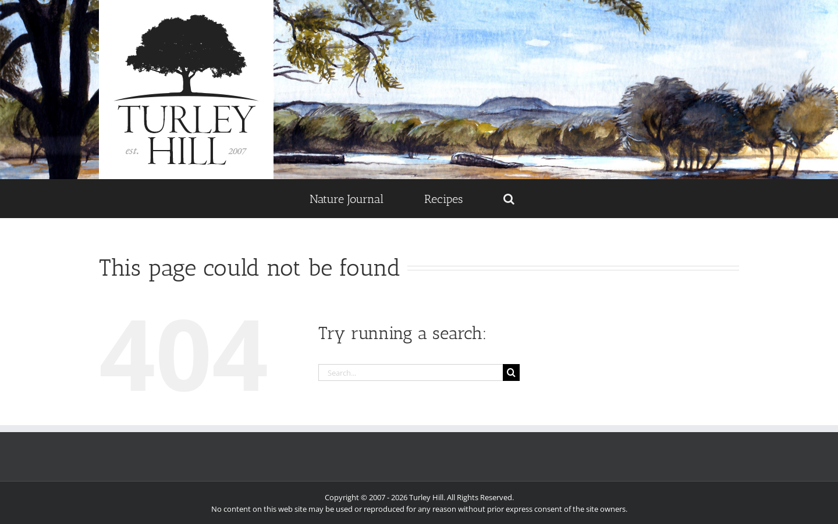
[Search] (511, 372)
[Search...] (410, 372)
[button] (508, 199)
